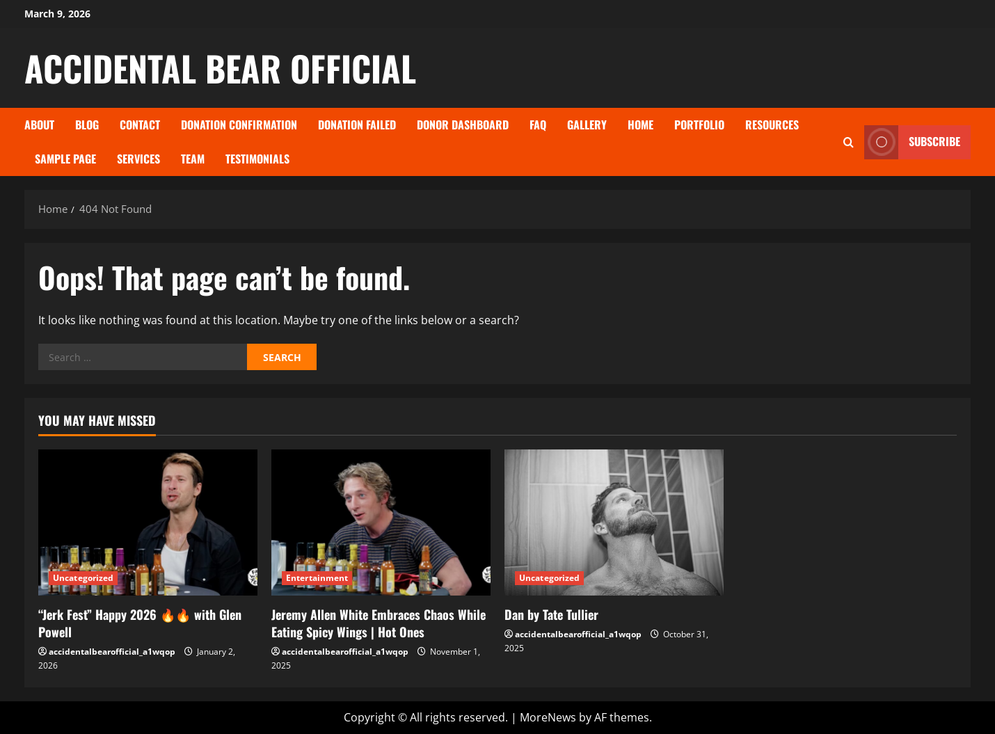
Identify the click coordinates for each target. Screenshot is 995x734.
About (39, 124)
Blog (87, 124)
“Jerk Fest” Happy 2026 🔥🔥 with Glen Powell (139, 623)
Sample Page (65, 158)
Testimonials (257, 158)
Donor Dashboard (463, 124)
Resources (772, 124)
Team (193, 158)
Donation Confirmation (239, 124)
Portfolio (699, 124)
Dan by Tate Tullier (551, 614)
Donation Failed (357, 124)
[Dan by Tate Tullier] (614, 522)
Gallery (587, 124)
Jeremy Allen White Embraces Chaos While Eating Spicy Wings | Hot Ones (378, 623)
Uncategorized (83, 578)
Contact (140, 124)
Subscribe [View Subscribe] (912, 142)
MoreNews (548, 717)
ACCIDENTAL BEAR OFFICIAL (220, 67)
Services (138, 158)
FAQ (538, 124)
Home (640, 124)
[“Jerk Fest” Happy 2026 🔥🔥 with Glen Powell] (147, 522)
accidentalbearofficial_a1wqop (112, 651)
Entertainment (317, 578)
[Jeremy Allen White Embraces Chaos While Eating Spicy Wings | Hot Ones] (381, 522)
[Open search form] (848, 142)
